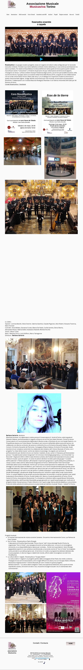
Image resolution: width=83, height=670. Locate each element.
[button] (14, 14)
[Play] (41, 59)
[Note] (44, 663)
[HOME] (70, 643)
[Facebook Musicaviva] (49, 659)
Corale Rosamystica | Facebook (15, 84)
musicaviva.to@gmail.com (42, 658)
